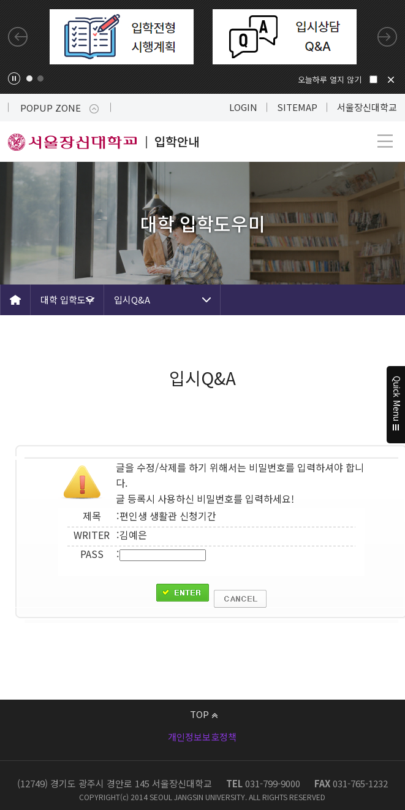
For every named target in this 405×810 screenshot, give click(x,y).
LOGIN (243, 107)
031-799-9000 (272, 783)
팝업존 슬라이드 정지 (14, 78)
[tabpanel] (121, 36)
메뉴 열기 (385, 141)
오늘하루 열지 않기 (329, 79)
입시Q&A (132, 299)
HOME (15, 300)
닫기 (391, 80)
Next (387, 37)
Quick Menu (396, 405)
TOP (204, 714)
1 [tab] (29, 78)
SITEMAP (297, 107)
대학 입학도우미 (67, 304)
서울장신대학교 (367, 107)
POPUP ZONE (59, 107)
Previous (18, 37)
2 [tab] (40, 78)
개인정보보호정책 (202, 736)
